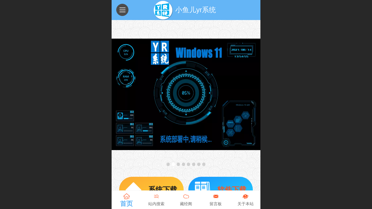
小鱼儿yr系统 (195, 10)
